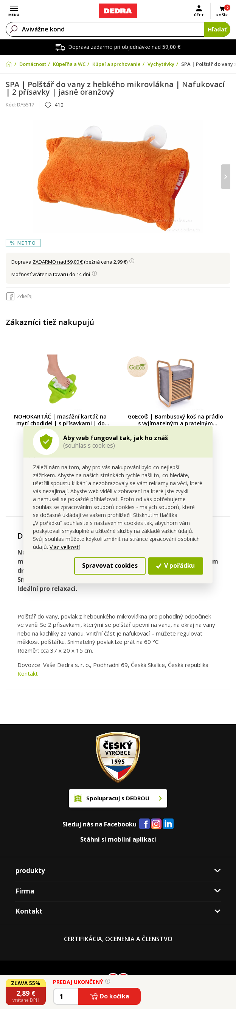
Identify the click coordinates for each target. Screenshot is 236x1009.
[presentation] (225, 176)
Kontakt (27, 673)
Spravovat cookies (110, 566)
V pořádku (175, 566)
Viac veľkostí (65, 547)
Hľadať (217, 29)
